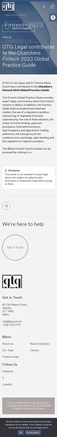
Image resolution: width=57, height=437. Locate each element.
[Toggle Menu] (52, 7)
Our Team (8, 350)
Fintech (19, 37)
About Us (7, 344)
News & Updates (39, 344)
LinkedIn (7, 384)
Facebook (7, 371)
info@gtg (7, 321)
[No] (53, 427)
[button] (53, 18)
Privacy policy (33, 432)
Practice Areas (10, 357)
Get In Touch (15, 247)
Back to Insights (18, 28)
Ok (20, 432)
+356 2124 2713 (11, 325)
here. (30, 152)
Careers (34, 350)
